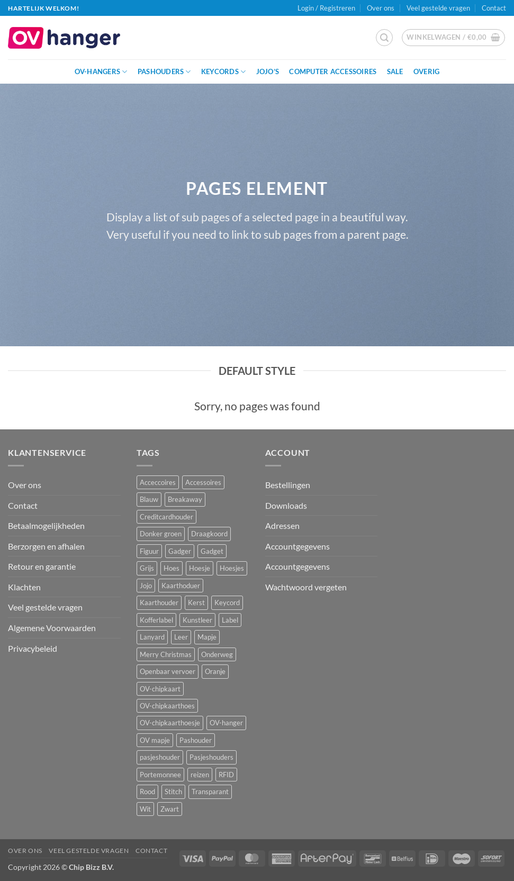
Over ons (380, 8)
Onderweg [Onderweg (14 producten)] (217, 654)
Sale (395, 71)
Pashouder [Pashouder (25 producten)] (195, 740)
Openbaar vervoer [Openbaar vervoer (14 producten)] (167, 671)
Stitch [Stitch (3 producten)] (173, 791)
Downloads (286, 505)
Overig (426, 71)
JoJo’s (267, 71)
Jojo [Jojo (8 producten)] (146, 585)
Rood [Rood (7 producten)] (147, 791)
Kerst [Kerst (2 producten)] (196, 602)
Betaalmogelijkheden (46, 525)
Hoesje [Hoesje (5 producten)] (199, 568)
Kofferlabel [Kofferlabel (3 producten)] (156, 620)
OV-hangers (101, 72)
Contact (494, 8)
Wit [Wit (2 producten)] (145, 809)
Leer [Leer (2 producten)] (181, 637)
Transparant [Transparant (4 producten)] (210, 791)
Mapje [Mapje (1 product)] (207, 637)
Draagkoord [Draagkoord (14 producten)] (209, 533)
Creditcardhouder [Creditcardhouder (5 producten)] (166, 517)
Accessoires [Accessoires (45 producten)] (203, 482)
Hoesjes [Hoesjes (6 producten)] (232, 568)
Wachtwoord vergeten (306, 587)
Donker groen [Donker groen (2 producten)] (161, 533)
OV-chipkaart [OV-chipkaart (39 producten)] (160, 689)
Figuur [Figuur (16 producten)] (149, 551)
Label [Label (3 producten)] (230, 620)
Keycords (223, 72)
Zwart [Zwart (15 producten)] (169, 809)
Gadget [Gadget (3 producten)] (212, 551)
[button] (384, 37)
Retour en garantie (42, 566)
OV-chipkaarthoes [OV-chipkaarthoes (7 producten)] (167, 706)
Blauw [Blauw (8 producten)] (149, 499)
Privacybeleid (32, 648)
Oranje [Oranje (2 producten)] (215, 671)
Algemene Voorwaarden (52, 628)
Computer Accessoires (332, 71)
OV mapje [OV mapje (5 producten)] (155, 740)
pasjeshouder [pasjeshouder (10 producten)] (160, 757)
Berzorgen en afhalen (46, 546)
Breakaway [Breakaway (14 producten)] (185, 499)
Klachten (24, 587)
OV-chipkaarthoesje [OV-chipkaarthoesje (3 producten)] (170, 722)
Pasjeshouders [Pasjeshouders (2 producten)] (211, 757)
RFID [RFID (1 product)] (226, 774)
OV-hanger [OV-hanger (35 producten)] (226, 722)
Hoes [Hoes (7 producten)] (171, 568)
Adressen (282, 525)
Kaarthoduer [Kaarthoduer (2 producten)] (180, 585)
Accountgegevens (297, 546)
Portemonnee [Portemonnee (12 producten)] (160, 774)
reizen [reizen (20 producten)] (200, 774)
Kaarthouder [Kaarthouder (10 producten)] (159, 602)
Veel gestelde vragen (438, 8)
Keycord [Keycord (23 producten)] (227, 602)
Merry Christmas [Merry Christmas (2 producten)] (166, 654)
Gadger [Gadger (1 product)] (179, 551)
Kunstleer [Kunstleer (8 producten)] (197, 620)
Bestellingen (287, 485)
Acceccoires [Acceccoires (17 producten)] (158, 482)
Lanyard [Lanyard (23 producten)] (152, 637)
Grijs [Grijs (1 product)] (147, 568)
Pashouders (164, 72)
